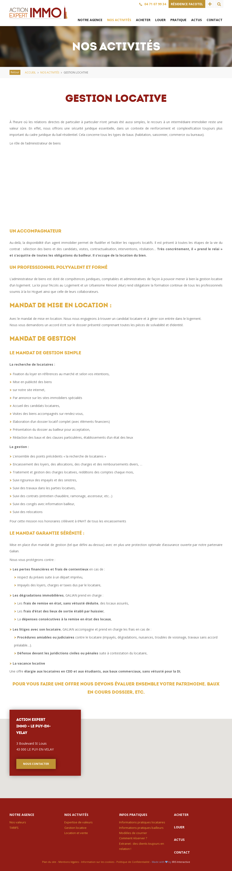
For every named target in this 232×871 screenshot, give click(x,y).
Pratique (178, 20)
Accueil (30, 72)
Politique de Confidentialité (133, 862)
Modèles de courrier (133, 833)
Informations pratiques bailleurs (141, 828)
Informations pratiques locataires (142, 822)
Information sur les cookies (97, 862)
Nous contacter (36, 764)
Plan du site (49, 862)
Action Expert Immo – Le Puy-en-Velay (38, 12)
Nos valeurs (18, 822)
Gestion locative (75, 828)
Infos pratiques (133, 814)
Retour (15, 72)
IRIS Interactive (181, 862)
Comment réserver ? (133, 838)
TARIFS (14, 828)
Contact (214, 20)
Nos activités (119, 20)
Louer (160, 20)
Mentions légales (68, 862)
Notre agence (90, 20)
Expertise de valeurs (78, 822)
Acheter (143, 20)
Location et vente (76, 833)
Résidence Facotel (187, 4)
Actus (196, 20)
